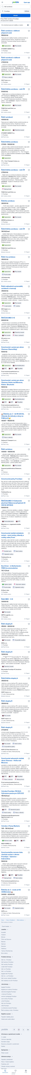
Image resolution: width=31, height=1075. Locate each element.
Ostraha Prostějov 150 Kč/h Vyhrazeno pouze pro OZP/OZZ (12, 792)
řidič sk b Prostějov (6, 1003)
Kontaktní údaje (5, 1041)
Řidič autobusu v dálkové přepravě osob (10, 32)
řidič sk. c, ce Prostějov (7, 976)
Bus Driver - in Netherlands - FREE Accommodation (11, 567)
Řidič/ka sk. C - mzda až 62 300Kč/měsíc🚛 (11, 891)
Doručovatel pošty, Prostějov (11, 479)
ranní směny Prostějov (7, 998)
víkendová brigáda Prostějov (8, 991)
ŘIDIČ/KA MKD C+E (8, 318)
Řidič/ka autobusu (8, 201)
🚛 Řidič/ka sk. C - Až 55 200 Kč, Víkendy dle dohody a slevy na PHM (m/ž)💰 (12, 416)
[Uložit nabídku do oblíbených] (29, 31)
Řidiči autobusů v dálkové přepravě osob (10, 59)
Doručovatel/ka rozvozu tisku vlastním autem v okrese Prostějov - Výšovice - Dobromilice (12, 855)
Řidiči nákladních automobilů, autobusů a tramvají (12, 287)
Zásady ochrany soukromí (8, 1066)
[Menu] (2, 2)
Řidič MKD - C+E (7, 599)
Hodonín (3, 934)
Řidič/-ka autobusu (8, 257)
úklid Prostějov (5, 1005)
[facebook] (14, 1029)
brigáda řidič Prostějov (7, 973)
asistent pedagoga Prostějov (8, 996)
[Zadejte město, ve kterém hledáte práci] (15, 11)
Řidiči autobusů (7, 117)
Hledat (15, 15)
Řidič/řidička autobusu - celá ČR (13, 89)
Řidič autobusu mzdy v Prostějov (9, 1010)
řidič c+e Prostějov (6, 971)
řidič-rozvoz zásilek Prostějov (8, 978)
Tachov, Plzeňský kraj (6, 951)
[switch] (28, 25)
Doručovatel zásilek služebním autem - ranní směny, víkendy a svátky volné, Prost (12, 535)
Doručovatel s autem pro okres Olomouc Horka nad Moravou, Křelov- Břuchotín (12, 382)
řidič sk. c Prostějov (6, 959)
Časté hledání (6, 926)
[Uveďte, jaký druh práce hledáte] (15, 7)
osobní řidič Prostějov (6, 966)
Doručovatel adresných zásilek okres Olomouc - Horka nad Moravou (12, 761)
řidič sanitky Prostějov (7, 964)
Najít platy (4, 1068)
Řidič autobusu (6, 449)
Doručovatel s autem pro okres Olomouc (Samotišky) (12, 348)
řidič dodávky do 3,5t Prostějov (9, 980)
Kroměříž (3, 932)
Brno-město (4, 953)
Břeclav (3, 937)
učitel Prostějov (5, 1001)
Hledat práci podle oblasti (8, 1019)
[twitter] (23, 1029)
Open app (27, 2)
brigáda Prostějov (5, 987)
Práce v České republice (7, 1061)
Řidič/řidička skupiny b (9, 678)
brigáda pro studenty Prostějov (9, 989)
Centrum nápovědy (6, 1039)
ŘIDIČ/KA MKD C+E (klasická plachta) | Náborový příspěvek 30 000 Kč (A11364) (13, 503)
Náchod (3, 944)
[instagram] (18, 1029)
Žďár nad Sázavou (6, 939)
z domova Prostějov (6, 994)
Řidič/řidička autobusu (9, 142)
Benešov (3, 946)
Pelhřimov (3, 948)
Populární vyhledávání (7, 1059)
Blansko (3, 941)
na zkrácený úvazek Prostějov (9, 1008)
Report (27, 52)
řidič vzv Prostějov (6, 969)
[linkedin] (28, 1029)
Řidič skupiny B (6, 624)
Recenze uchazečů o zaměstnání (10, 1044)
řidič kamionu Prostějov (7, 962)
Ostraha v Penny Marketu (10, 826)
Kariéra (3, 1046)
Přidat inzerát (4, 1053)
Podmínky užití (5, 1064)
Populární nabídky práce (7, 1017)
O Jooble (3, 1037)
